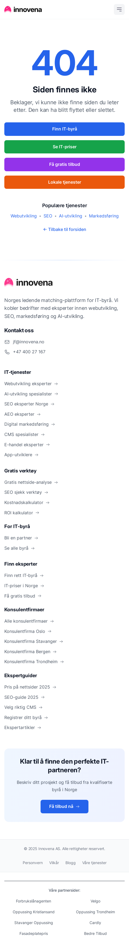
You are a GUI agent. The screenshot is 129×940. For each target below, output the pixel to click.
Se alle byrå (19, 548)
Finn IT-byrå (64, 129)
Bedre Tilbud (95, 933)
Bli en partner (21, 537)
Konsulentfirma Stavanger (33, 641)
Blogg (70, 862)
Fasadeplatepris (33, 933)
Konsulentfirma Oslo (28, 631)
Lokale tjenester (64, 182)
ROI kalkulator (21, 512)
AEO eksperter (22, 414)
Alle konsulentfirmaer (29, 621)
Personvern (33, 862)
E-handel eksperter (27, 444)
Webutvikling (24, 216)
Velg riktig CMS (23, 707)
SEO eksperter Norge (29, 404)
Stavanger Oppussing (33, 922)
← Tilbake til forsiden (64, 229)
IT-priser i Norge (24, 585)
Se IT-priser (65, 146)
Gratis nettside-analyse (31, 482)
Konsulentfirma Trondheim (34, 661)
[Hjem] (23, 9)
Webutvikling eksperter (31, 383)
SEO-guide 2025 (24, 697)
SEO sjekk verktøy (26, 492)
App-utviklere (21, 454)
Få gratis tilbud (64, 164)
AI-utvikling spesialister (31, 394)
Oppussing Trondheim (95, 911)
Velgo (95, 901)
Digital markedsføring (29, 424)
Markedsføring (104, 216)
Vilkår (54, 862)
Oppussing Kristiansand (34, 911)
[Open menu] (119, 9)
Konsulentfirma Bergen (30, 651)
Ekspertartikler (22, 727)
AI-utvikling (70, 216)
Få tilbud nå (64, 806)
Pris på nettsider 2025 (30, 687)
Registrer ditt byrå (26, 717)
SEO (48, 216)
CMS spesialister (24, 434)
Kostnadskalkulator (27, 502)
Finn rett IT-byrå (24, 575)
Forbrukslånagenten (33, 901)
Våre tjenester (94, 862)
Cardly (95, 922)
